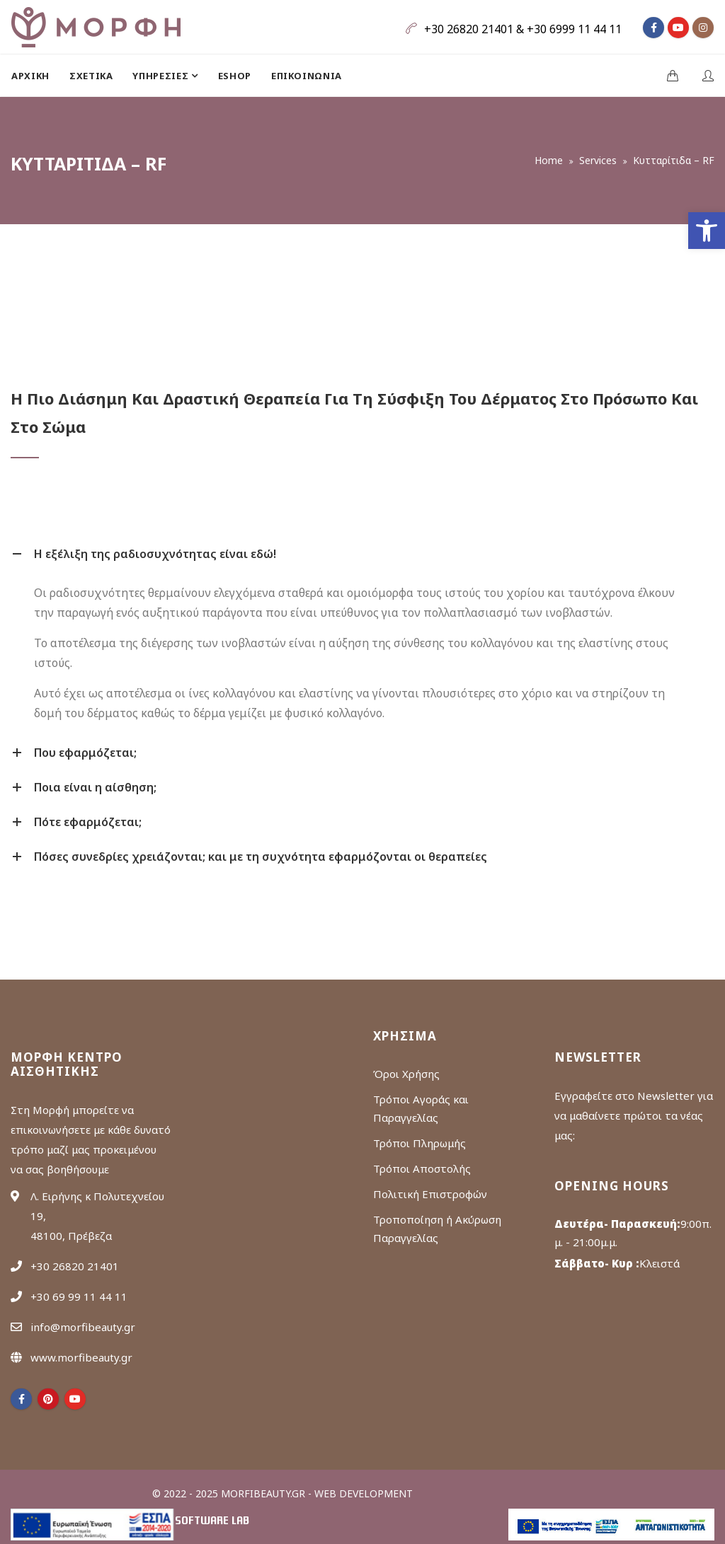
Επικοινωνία (306, 75)
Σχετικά (91, 75)
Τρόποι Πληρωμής (419, 1143)
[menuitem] (35, 75)
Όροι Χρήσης (406, 1074)
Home (549, 160)
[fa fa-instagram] (703, 27)
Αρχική (30, 75)
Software (212, 1521)
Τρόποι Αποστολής (422, 1168)
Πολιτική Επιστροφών (430, 1194)
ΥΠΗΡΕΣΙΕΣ (161, 75)
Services (598, 160)
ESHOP (234, 75)
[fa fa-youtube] (678, 27)
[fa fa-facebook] (653, 27)
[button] (706, 230)
